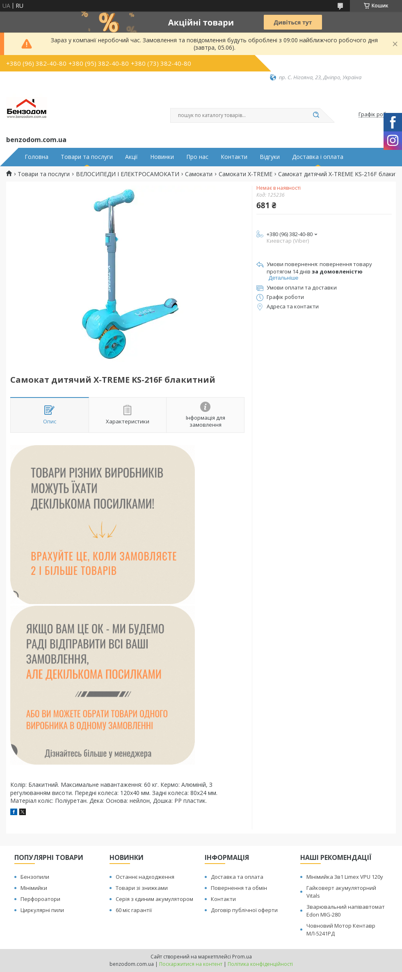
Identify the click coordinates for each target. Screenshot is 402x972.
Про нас (197, 157)
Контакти (234, 157)
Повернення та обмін (239, 888)
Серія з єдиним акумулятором (154, 899)
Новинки (162, 157)
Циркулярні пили (42, 910)
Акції (131, 157)
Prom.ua (242, 956)
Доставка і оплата (317, 157)
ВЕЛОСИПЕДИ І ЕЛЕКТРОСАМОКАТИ (127, 174)
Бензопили (35, 876)
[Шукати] (316, 115)
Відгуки (270, 157)
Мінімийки (34, 888)
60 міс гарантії (134, 910)
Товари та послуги (87, 157)
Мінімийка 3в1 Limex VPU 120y (344, 876)
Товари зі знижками (142, 888)
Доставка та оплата (237, 876)
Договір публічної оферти (244, 910)
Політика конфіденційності (260, 964)
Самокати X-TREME (245, 174)
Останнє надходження (145, 876)
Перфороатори (40, 899)
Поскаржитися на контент (190, 964)
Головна (36, 157)
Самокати (198, 174)
